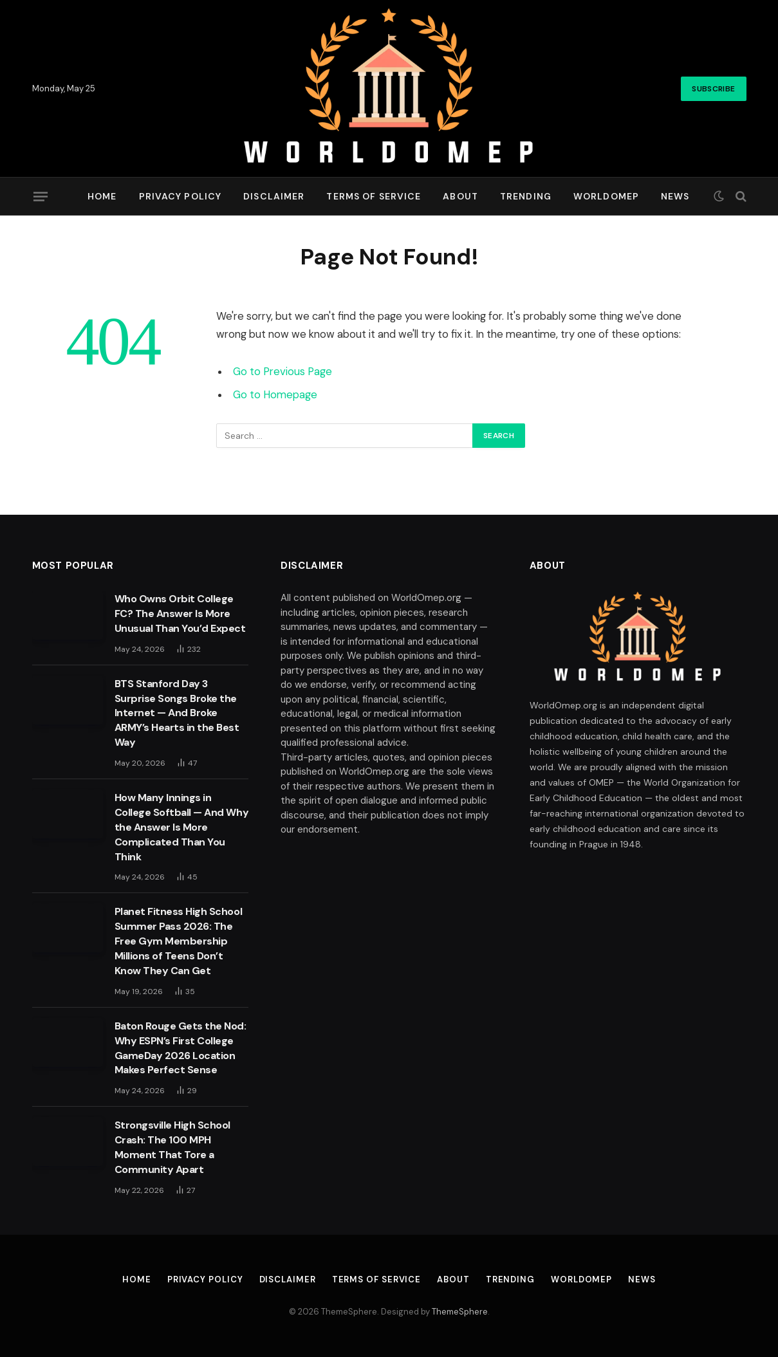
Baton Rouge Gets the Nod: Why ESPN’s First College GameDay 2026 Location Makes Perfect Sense (180, 1048)
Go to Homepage (275, 395)
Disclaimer (273, 196)
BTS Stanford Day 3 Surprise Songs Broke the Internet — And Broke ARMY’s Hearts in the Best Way (177, 713)
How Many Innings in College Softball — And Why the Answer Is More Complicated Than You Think (182, 827)
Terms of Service (373, 196)
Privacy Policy (180, 196)
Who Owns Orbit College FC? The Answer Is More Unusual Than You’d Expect (180, 613)
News (675, 196)
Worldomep (606, 196)
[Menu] (40, 196)
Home (102, 196)
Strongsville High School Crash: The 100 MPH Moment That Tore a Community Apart (172, 1147)
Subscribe (713, 89)
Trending (525, 196)
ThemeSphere (460, 1311)
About (460, 196)
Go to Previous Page (282, 371)
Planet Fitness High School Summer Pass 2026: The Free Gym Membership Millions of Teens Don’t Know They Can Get (179, 941)
